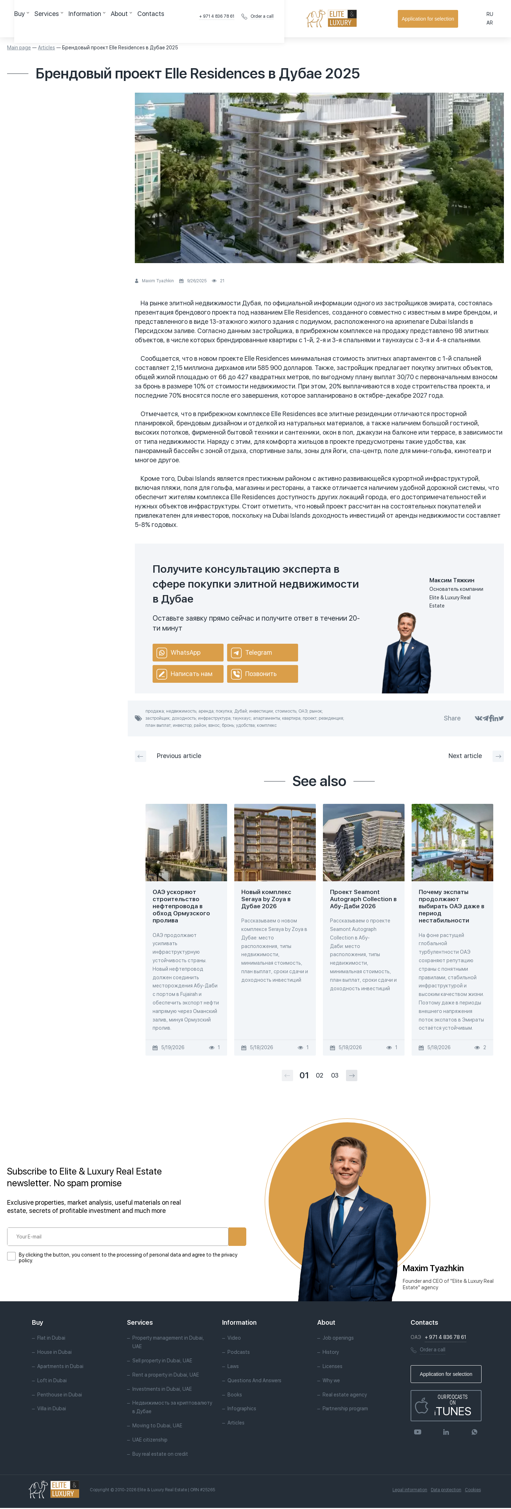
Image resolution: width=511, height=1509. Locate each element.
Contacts (192, 18)
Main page (19, 47)
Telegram (251, 653)
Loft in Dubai (52, 1381)
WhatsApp (178, 653)
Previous (168, 756)
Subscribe (213, 1237)
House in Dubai (54, 1353)
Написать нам (184, 674)
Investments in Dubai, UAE (162, 1390)
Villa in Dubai (51, 1410)
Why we (331, 1381)
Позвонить (254, 674)
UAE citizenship (149, 1441)
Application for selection (466, 19)
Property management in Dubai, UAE (168, 1343)
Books (234, 1396)
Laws (233, 1368)
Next (476, 756)
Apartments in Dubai (60, 1368)
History (331, 1353)
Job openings (338, 1339)
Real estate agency (345, 1396)
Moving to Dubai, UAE (157, 1426)
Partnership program (345, 1410)
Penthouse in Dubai (59, 1396)
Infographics (241, 1410)
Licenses (332, 1368)
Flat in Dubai (51, 1339)
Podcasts (238, 1353)
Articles (46, 47)
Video (234, 1339)
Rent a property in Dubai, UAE (165, 1376)
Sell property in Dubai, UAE (162, 1362)
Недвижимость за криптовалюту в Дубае (172, 1408)
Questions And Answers (254, 1381)
